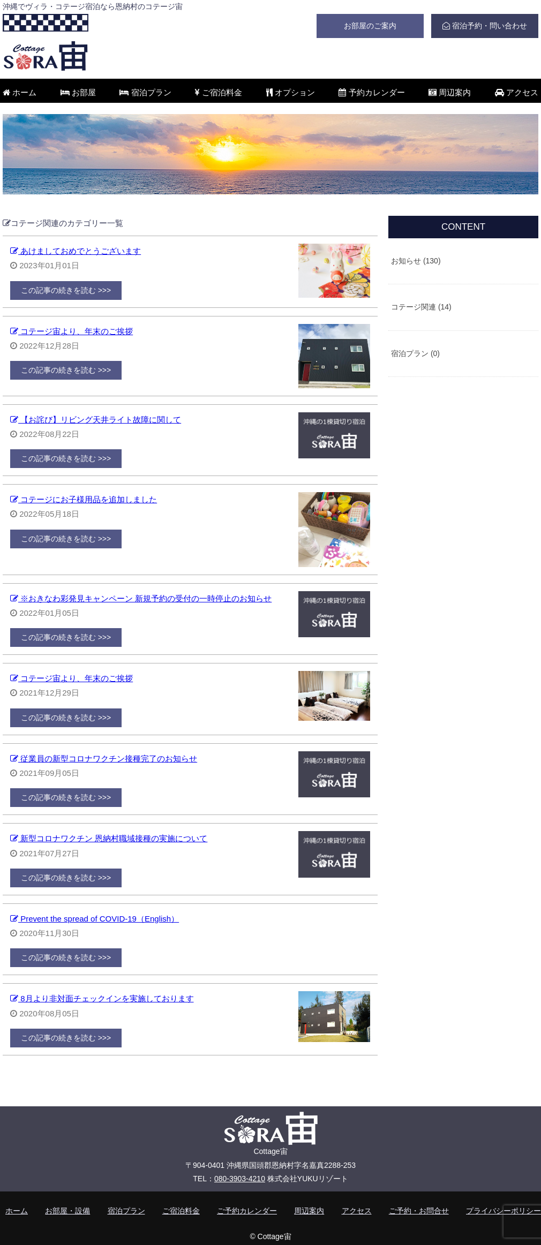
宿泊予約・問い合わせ (484, 25)
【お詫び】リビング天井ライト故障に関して (95, 419)
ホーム (19, 92)
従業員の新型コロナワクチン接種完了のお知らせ (103, 758)
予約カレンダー (371, 92)
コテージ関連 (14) (421, 307)
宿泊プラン (145, 92)
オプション (290, 92)
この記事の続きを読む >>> (66, 290)
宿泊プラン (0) (415, 353)
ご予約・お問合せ (419, 1210)
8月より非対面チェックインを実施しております (102, 998)
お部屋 (78, 92)
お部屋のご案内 (370, 25)
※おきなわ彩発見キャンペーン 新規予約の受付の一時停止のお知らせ (141, 598)
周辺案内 (450, 92)
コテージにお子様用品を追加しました (83, 499)
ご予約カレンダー (247, 1210)
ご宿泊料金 (218, 92)
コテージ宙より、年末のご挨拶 (71, 331)
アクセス (516, 92)
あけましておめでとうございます (75, 250)
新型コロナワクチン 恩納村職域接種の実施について (108, 838)
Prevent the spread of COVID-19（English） (94, 918)
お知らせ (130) (416, 260)
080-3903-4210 (239, 1178)
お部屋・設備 (67, 1210)
